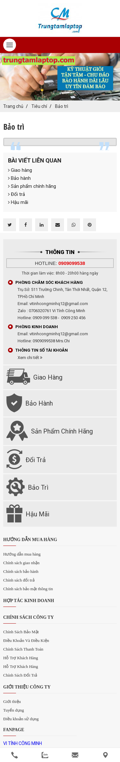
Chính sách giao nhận (21, 562)
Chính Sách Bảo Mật (21, 631)
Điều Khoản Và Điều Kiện (26, 640)
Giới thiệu (12, 701)
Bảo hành (19, 178)
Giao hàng (20, 170)
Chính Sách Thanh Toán (23, 649)
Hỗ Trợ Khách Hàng (20, 657)
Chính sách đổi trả (19, 580)
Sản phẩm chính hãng (32, 186)
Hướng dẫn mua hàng (22, 554)
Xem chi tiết (30, 357)
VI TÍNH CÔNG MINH (22, 743)
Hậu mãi (18, 202)
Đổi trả (16, 194)
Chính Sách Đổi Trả (20, 675)
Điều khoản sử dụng (21, 718)
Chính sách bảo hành (20, 571)
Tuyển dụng (13, 710)
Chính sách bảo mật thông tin (28, 588)
